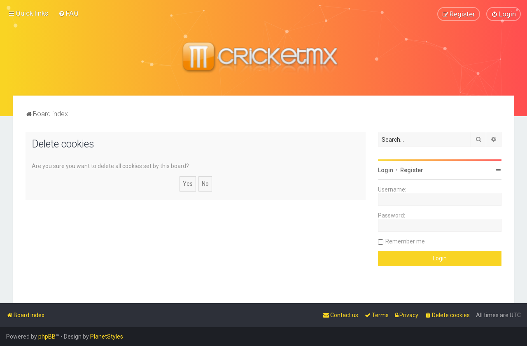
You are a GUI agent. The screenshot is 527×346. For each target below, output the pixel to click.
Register (411, 169)
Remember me (405, 241)
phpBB (47, 336)
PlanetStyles (106, 336)
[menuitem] (68, 13)
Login (385, 169)
